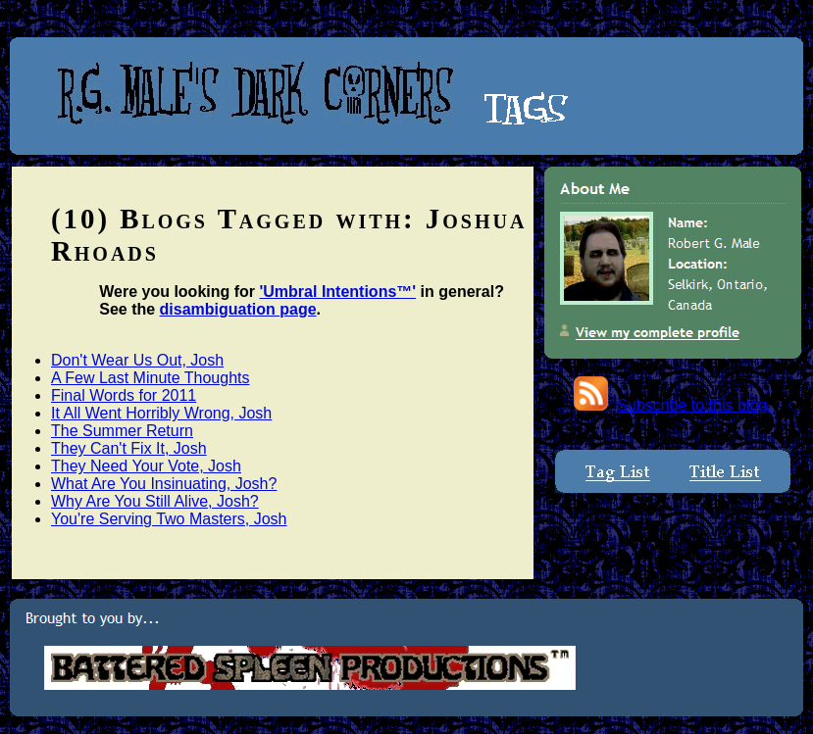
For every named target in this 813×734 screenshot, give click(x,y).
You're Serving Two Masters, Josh (169, 519)
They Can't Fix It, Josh (129, 448)
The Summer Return (122, 430)
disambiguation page (238, 309)
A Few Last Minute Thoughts (150, 377)
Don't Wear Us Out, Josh (137, 360)
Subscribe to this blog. (694, 405)
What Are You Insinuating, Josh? (164, 483)
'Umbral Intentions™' (338, 291)
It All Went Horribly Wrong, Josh (161, 413)
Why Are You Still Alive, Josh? (155, 501)
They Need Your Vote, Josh (146, 466)
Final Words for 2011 (123, 395)
